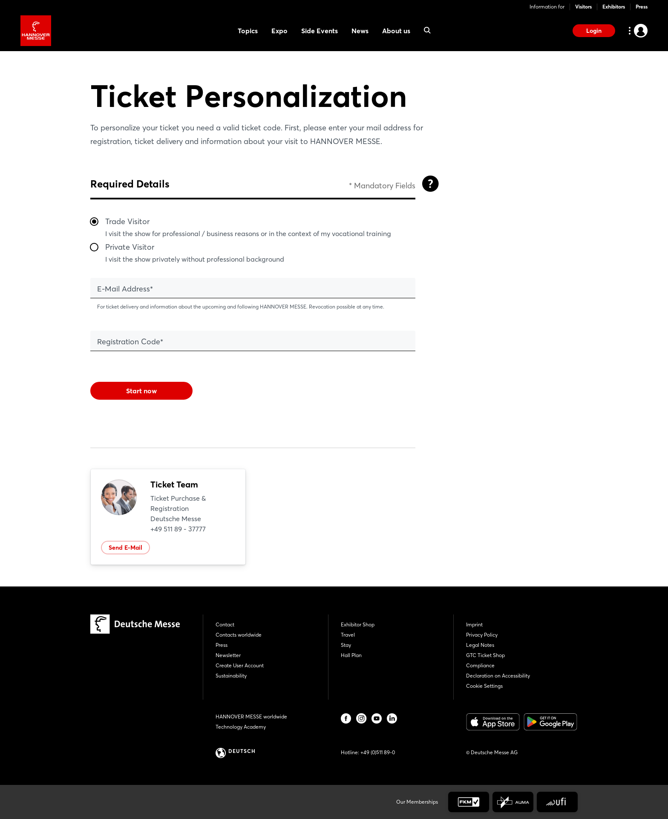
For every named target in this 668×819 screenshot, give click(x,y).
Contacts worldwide (239, 635)
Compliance (480, 665)
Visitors (583, 6)
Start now (141, 390)
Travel (348, 635)
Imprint (474, 624)
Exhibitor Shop (357, 624)
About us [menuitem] (396, 30)
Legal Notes (480, 645)
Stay (346, 645)
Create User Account (240, 665)
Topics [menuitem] (248, 30)
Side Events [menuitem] (319, 30)
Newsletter (228, 655)
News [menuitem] (360, 30)
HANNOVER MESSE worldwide (251, 716)
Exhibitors (613, 6)
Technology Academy (241, 727)
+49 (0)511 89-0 (377, 752)
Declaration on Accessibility (498, 675)
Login (594, 31)
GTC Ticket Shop (485, 655)
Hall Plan (351, 655)
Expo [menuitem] (279, 30)
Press (642, 6)
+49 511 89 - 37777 (178, 529)
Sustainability (231, 675)
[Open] (430, 184)
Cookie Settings (484, 686)
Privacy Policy (482, 635)
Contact (225, 624)
